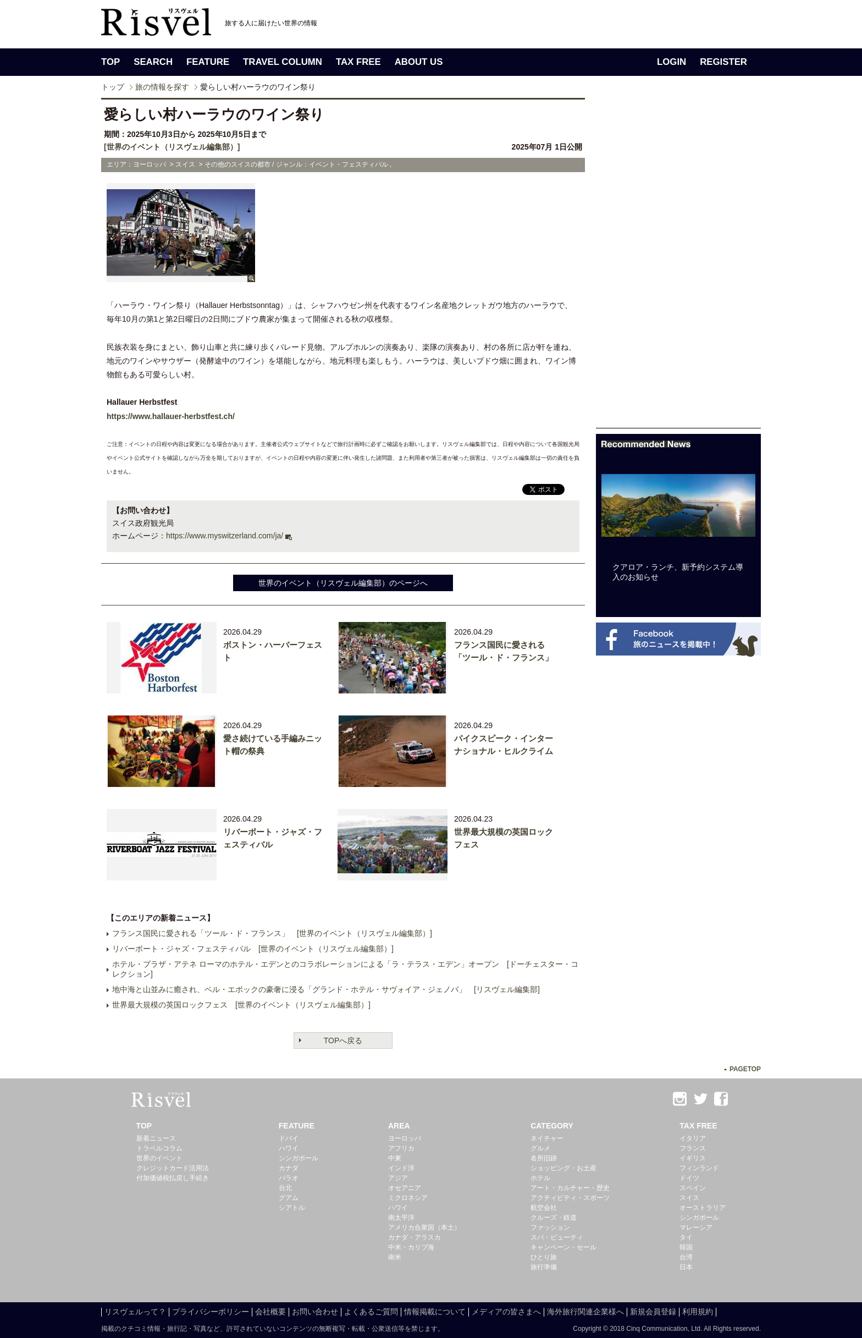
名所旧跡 (544, 1158)
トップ (112, 86)
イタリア (692, 1138)
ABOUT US (419, 62)
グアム (289, 1198)
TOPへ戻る (343, 1040)
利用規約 (697, 1311)
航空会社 (544, 1208)
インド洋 (401, 1168)
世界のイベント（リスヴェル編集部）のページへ (343, 583)
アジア (398, 1178)
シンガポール (298, 1158)
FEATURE (207, 62)
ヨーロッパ (404, 1138)
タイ (686, 1237)
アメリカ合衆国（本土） (424, 1227)
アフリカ (401, 1148)
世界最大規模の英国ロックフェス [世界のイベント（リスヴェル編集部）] (241, 1004)
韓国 (686, 1247)
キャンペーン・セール (563, 1247)
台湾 (686, 1257)
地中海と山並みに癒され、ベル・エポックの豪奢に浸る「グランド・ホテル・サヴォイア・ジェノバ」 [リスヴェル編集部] (326, 989)
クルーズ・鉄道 (554, 1217)
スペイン (692, 1188)
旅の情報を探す (162, 86)
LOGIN (671, 62)
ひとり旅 (544, 1257)
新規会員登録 (653, 1311)
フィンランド (699, 1168)
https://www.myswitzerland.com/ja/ (224, 535)
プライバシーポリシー (210, 1311)
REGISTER (723, 62)
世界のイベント (159, 1158)
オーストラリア (702, 1208)
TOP (110, 62)
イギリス (692, 1158)
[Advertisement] (678, 263)
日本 (686, 1267)
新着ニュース (156, 1138)
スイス (689, 1198)
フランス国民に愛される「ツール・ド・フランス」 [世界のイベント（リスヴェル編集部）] (272, 933)
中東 (394, 1158)
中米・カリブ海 (411, 1247)
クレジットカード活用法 (172, 1168)
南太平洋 (401, 1217)
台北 (285, 1188)
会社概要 (270, 1311)
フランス (692, 1148)
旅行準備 (544, 1267)
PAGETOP (745, 1069)
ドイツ (689, 1178)
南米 (394, 1257)
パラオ (289, 1178)
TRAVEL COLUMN (282, 62)
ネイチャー (547, 1138)
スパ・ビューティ (557, 1237)
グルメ (540, 1148)
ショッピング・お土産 (563, 1168)
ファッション (550, 1227)
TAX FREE (358, 62)
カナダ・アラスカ (414, 1237)
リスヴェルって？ (135, 1311)
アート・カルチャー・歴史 (570, 1188)
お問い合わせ (315, 1311)
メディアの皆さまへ (506, 1311)
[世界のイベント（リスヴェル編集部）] (172, 146)
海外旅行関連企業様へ (585, 1311)
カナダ (289, 1168)
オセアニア (404, 1188)
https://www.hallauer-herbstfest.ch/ (171, 416)
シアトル (292, 1208)
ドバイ (289, 1138)
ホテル (540, 1178)
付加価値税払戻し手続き (172, 1178)
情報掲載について (435, 1311)
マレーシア (695, 1227)
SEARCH (153, 62)
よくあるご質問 (371, 1311)
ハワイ (289, 1148)
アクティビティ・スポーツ (570, 1198)
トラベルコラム (159, 1148)
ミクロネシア (408, 1198)
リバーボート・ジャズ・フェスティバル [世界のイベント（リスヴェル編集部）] (253, 948)
